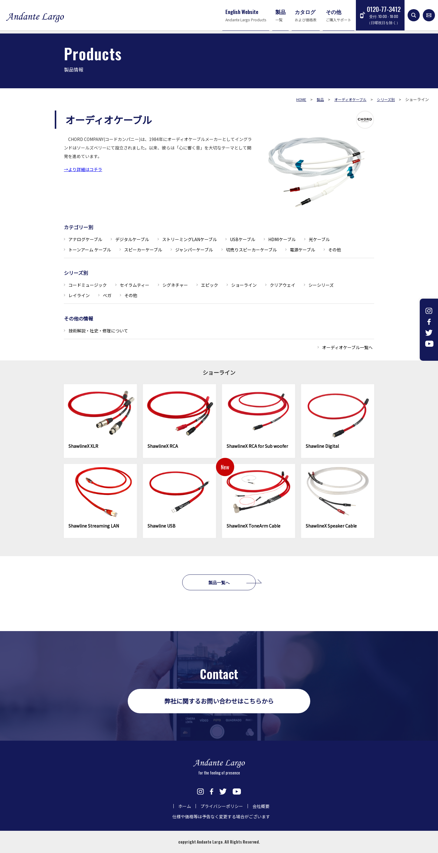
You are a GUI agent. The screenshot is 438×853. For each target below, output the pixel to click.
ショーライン (244, 285)
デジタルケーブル (132, 239)
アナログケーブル (85, 239)
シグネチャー (175, 285)
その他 (334, 249)
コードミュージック (87, 285)
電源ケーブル (302, 249)
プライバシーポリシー (221, 806)
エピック (209, 285)
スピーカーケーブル (143, 249)
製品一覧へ (219, 582)
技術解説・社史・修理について (98, 330)
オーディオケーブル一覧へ (347, 347)
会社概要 (260, 806)
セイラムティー (134, 285)
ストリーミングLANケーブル (189, 239)
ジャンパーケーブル (194, 249)
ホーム (184, 806)
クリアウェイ (282, 285)
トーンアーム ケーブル (89, 249)
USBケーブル (242, 239)
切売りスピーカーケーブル (251, 249)
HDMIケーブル (282, 239)
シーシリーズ (321, 285)
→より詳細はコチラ (83, 169)
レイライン (79, 295)
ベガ (107, 295)
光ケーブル (319, 239)
